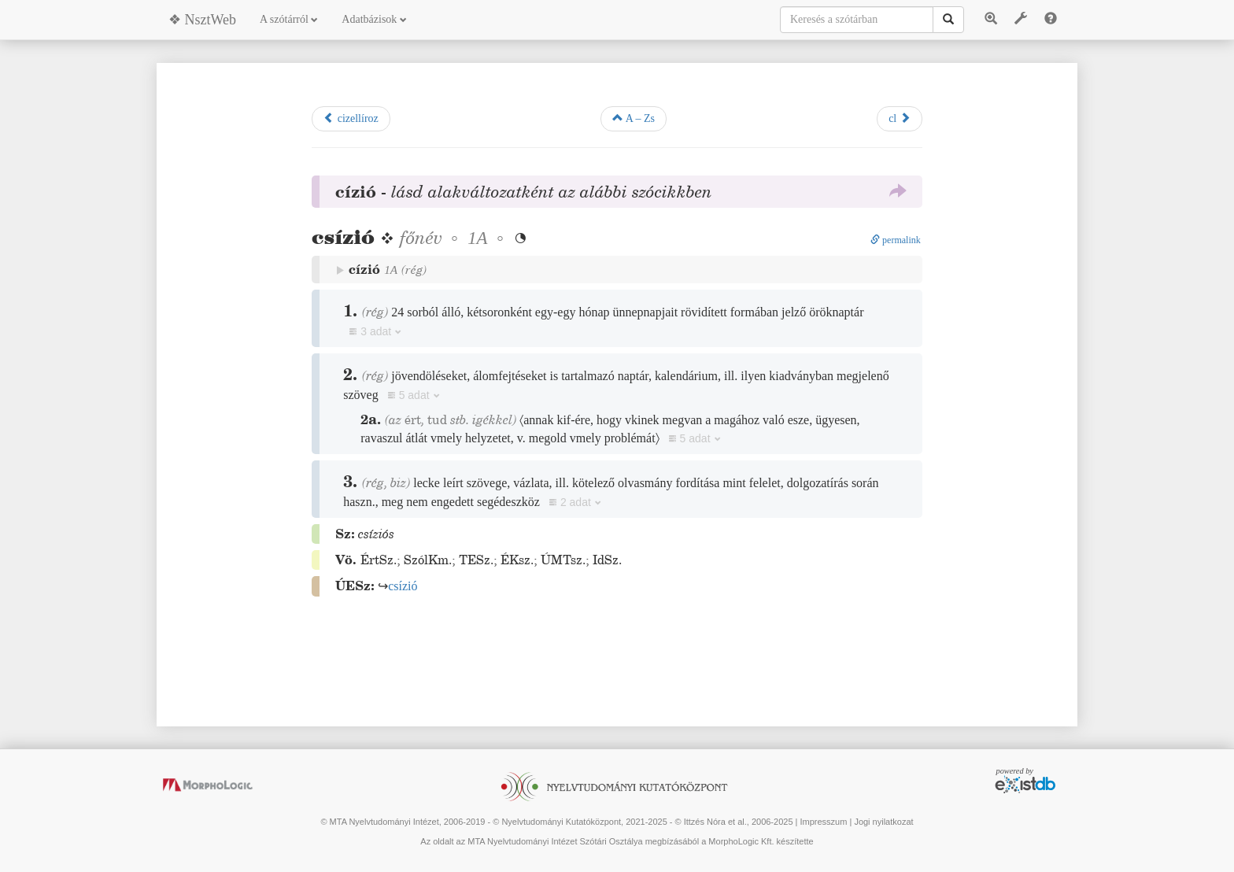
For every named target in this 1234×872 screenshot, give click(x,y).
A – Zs (633, 118)
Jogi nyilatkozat (883, 821)
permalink (895, 240)
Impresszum (823, 821)
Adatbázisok (374, 19)
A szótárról (289, 19)
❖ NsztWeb (202, 20)
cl (900, 118)
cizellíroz (351, 118)
